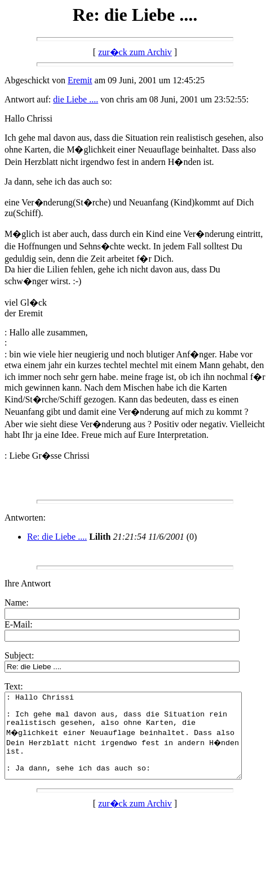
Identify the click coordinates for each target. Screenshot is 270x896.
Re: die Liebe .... (57, 536)
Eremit (80, 80)
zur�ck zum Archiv (135, 52)
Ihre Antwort (28, 583)
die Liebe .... (75, 99)
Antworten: (25, 517)
